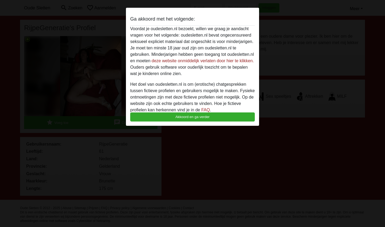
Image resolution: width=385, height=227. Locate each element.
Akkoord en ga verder (192, 117)
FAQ (205, 110)
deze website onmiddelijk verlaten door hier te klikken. (203, 60)
